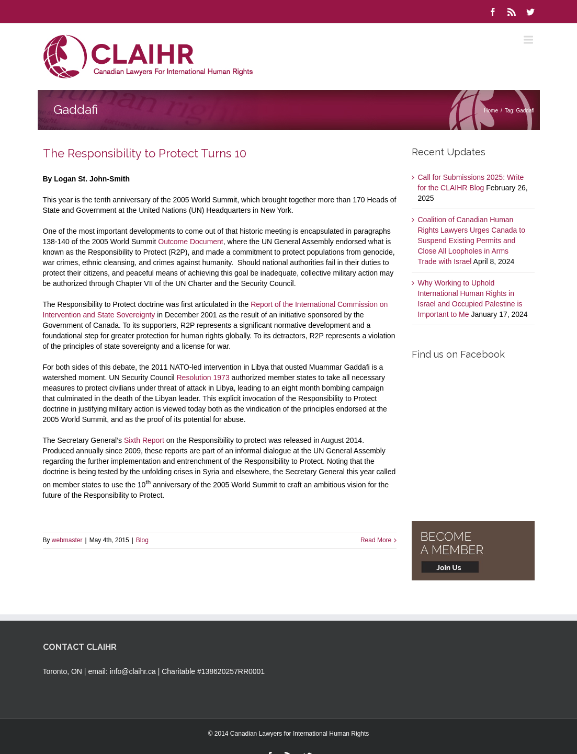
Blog (142, 540)
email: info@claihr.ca (121, 671)
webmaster (67, 540)
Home (491, 110)
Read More (375, 540)
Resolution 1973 (203, 377)
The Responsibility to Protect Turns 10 (144, 153)
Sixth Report (144, 440)
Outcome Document (190, 241)
